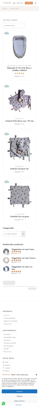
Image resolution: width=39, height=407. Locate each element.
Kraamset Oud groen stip (19, 169)
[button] (36, 375)
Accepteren (19, 391)
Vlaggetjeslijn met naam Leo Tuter (21, 268)
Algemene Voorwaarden (10, 321)
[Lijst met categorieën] (12, 233)
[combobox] (14, 25)
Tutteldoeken (19, 214)
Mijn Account (7, 352)
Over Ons (6, 315)
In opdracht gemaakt (24, 65)
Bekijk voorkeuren (19, 401)
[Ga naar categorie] (23, 233)
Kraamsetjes (19, 118)
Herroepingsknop (8, 346)
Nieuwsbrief (7, 334)
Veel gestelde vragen (10, 337)
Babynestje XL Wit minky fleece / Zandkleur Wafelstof (19, 69)
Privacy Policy (19, 405)
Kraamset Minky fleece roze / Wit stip (20, 121)
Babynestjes (11, 65)
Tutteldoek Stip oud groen (19, 216)
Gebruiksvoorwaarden (10, 343)
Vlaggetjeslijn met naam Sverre (22, 249)
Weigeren (19, 396)
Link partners (7, 340)
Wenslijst (6, 349)
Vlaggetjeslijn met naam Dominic (23, 258)
